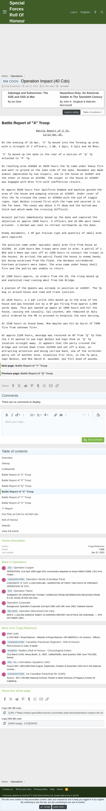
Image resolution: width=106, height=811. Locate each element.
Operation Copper (20, 567)
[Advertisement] (54, 50)
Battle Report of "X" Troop (18, 491)
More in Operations (14, 562)
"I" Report (7, 508)
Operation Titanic (20, 590)
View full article (10, 531)
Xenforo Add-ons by (66, 794)
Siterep (6, 463)
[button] (6, 415)
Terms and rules (23, 788)
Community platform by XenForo (27, 794)
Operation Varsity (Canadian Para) (36, 579)
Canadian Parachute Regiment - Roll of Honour (43, 641)
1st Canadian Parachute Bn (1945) (36, 673)
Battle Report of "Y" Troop (31, 365)
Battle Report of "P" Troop (16, 480)
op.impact (64, 86)
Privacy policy (40, 788)
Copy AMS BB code (11, 718)
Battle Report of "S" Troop (16, 502)
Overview (7, 457)
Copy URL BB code (11, 708)
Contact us (7, 788)
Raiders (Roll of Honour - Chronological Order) (39, 650)
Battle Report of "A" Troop (16, 474)
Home (60, 788)
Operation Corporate (18, 602)
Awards (6, 525)
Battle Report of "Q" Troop (37, 373)
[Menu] (5, 12)
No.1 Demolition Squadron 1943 (28, 662)
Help (52, 788)
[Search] (102, 12)
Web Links (13, 633)
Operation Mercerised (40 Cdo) (30, 610)
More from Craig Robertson (19, 628)
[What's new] (95, 12)
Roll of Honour (10, 519)
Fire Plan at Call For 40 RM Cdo (20, 514)
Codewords (8, 469)
